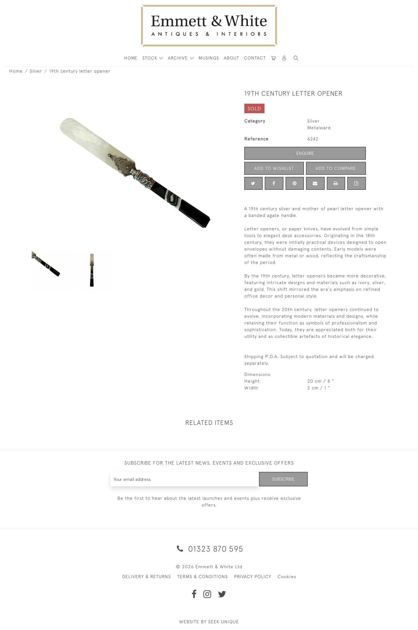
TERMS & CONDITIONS (202, 576)
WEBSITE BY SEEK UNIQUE (209, 621)
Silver (36, 71)
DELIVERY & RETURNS (146, 576)
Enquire (305, 153)
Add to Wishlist (274, 168)
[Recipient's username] (185, 479)
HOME (131, 57)
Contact (255, 57)
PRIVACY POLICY (252, 576)
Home (16, 71)
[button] (296, 58)
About (231, 57)
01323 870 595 (209, 548)
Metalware (319, 127)
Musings (209, 57)
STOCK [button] (150, 57)
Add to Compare (336, 168)
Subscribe (283, 479)
